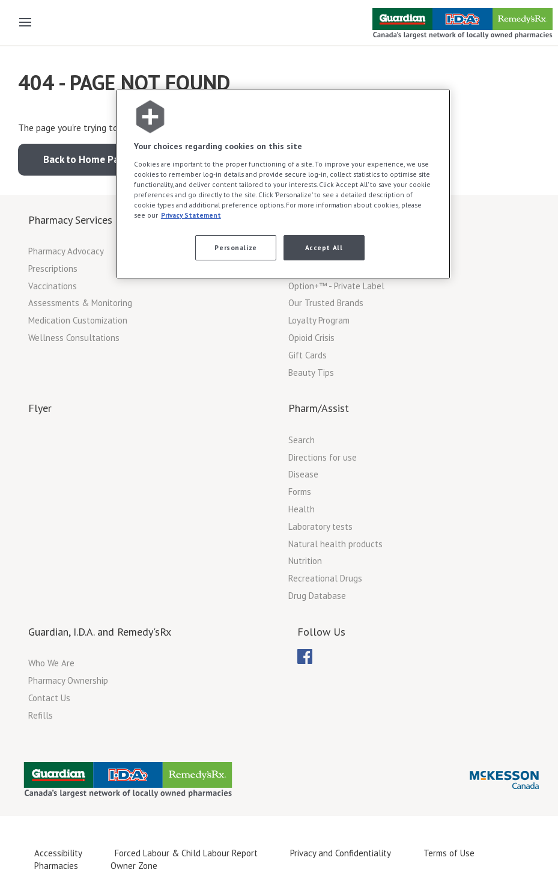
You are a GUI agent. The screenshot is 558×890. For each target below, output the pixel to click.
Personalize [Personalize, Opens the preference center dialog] (235, 247)
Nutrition (305, 560)
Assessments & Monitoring (80, 302)
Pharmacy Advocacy (66, 251)
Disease (303, 474)
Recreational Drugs (325, 578)
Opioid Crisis (311, 337)
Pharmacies (56, 865)
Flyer (40, 408)
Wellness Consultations (74, 337)
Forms (299, 491)
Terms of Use (449, 853)
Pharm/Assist (318, 408)
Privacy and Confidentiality (340, 853)
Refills (40, 715)
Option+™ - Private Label (336, 286)
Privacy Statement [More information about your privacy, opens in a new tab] (191, 214)
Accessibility (58, 853)
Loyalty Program (319, 320)
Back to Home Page (86, 159)
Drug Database (317, 595)
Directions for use (322, 457)
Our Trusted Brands (325, 302)
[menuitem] (304, 656)
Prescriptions (52, 268)
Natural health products (335, 544)
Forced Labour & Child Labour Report (186, 853)
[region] (283, 184)
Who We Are (51, 663)
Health (301, 509)
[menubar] (304, 657)
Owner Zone (134, 865)
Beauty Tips (311, 372)
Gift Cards (307, 355)
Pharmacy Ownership (68, 680)
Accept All (324, 247)
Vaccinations (52, 286)
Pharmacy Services (70, 220)
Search (301, 440)
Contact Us (49, 698)
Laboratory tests (320, 526)
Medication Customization (77, 320)
